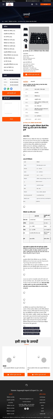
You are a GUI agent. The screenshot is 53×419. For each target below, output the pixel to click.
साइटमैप (42, 411)
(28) (10, 52)
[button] (25, 48)
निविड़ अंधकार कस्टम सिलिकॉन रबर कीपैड (31, 331)
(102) (8, 36)
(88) (7, 61)
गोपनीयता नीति (42, 413)
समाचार (42, 405)
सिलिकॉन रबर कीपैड (12, 21)
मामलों (42, 408)
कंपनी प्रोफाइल (42, 397)
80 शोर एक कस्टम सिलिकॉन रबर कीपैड (31, 328)
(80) (9, 49)
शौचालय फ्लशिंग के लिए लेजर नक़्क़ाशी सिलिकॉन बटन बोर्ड (38, 368)
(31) (9, 67)
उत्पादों (6, 21)
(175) (9, 30)
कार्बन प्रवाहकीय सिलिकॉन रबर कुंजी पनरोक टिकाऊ (14, 368)
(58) (8, 70)
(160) (9, 39)
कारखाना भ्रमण (42, 399)
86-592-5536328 (46, 1)
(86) (9, 46)
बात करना (45, 4)
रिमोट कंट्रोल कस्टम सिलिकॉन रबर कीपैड (31, 333)
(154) (11, 64)
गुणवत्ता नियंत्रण (42, 402)
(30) (9, 58)
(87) (9, 42)
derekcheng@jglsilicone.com (33, 1)
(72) (9, 33)
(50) (11, 55)
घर (2, 21)
